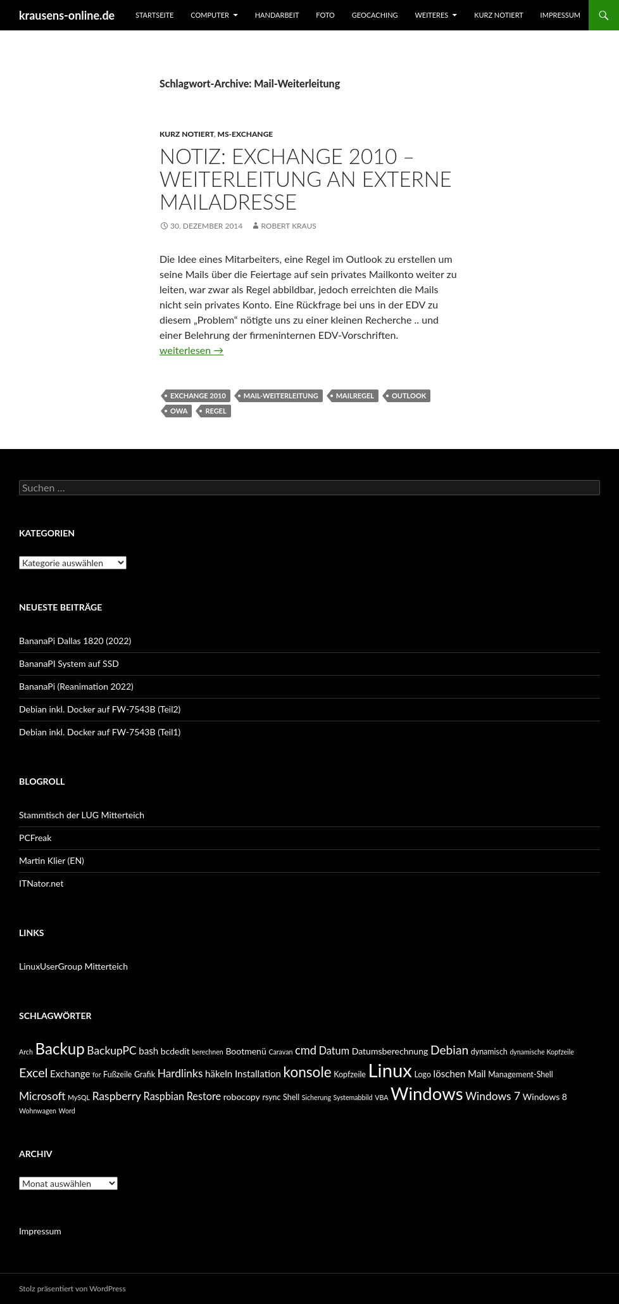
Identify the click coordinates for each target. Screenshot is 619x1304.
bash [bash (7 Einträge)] (148, 1050)
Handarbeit (277, 15)
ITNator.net (41, 883)
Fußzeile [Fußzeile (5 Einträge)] (117, 1074)
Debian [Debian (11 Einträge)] (449, 1049)
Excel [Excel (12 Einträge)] (33, 1072)
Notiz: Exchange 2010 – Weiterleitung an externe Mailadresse (305, 178)
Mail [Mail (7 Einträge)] (477, 1073)
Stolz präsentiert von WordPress (72, 1288)
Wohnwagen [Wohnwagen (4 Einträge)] (37, 1110)
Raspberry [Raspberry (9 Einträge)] (116, 1096)
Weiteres (431, 15)
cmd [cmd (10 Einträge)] (305, 1050)
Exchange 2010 (198, 395)
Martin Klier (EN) (51, 860)
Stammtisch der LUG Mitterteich (81, 814)
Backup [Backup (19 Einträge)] (59, 1048)
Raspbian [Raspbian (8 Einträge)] (164, 1096)
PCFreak (35, 837)
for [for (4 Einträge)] (96, 1074)
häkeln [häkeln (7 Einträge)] (218, 1073)
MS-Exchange (245, 134)
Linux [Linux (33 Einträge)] (390, 1070)
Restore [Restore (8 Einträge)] (204, 1096)
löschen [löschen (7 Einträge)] (450, 1073)
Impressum (560, 15)
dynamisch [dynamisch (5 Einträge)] (489, 1051)
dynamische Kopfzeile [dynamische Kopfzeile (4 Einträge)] (541, 1052)
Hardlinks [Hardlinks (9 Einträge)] (180, 1073)
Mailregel (355, 395)
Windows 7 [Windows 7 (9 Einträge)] (492, 1096)
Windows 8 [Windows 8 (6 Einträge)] (545, 1096)
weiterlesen (191, 350)
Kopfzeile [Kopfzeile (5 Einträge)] (350, 1074)
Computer (210, 15)
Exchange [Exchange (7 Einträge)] (70, 1073)
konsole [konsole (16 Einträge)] (308, 1071)
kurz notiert (498, 15)
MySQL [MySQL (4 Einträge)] (79, 1097)
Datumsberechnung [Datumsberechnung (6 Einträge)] (390, 1051)
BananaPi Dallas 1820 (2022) (75, 640)
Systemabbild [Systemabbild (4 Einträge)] (353, 1097)
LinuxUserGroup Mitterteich (73, 966)
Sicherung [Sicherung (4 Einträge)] (316, 1097)
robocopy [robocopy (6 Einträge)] (241, 1096)
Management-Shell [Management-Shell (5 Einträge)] (520, 1074)
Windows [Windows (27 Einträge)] (427, 1093)
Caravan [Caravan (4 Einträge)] (280, 1052)
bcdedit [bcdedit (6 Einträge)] (175, 1051)
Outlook (409, 395)
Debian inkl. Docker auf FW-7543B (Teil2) (99, 709)
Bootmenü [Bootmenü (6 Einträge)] (245, 1051)
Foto (325, 15)
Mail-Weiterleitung (281, 395)
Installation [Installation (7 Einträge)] (258, 1073)
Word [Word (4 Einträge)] (67, 1110)
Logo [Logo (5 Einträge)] (423, 1074)
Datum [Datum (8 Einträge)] (334, 1050)
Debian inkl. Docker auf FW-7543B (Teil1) (99, 731)
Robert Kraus (288, 226)
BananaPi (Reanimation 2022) (76, 686)
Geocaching (375, 15)
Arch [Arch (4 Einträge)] (26, 1052)
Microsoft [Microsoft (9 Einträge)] (42, 1096)
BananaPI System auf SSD (69, 663)
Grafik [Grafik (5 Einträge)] (144, 1074)
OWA (178, 411)
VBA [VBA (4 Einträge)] (381, 1097)
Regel (215, 411)
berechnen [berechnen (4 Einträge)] (207, 1052)
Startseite (154, 15)
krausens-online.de (67, 15)
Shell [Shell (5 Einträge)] (291, 1097)
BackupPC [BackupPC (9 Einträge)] (111, 1050)
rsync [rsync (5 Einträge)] (271, 1097)
